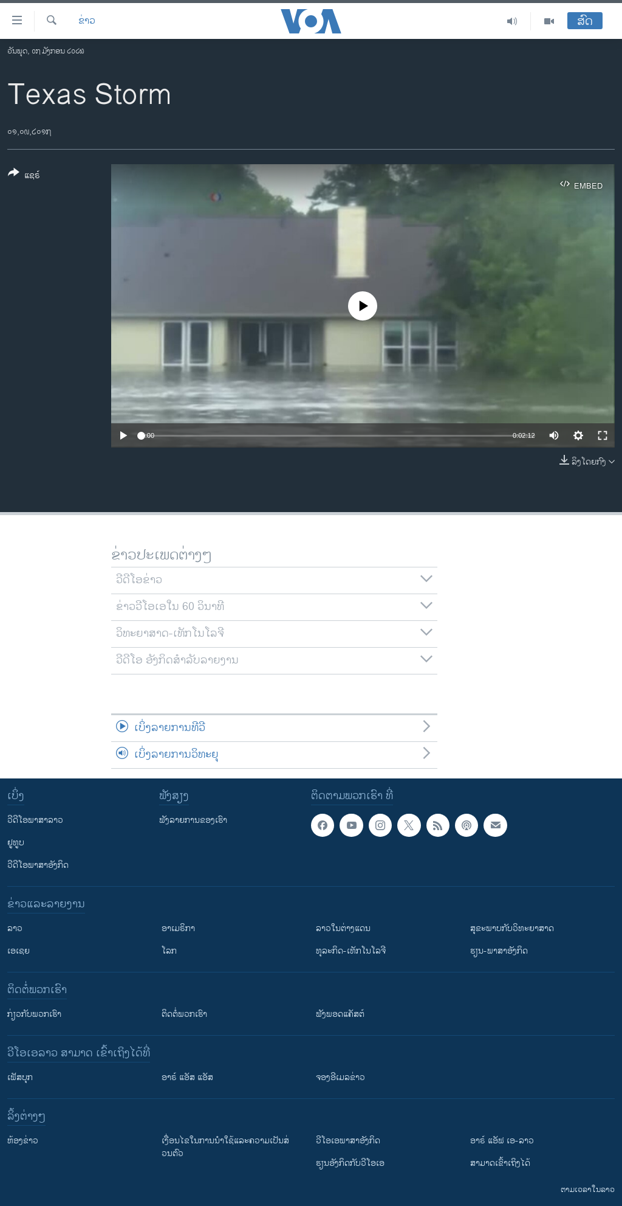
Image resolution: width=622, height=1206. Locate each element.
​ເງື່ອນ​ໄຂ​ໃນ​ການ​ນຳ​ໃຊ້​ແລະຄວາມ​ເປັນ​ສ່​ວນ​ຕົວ (225, 1147)
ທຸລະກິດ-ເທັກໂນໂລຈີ (351, 950)
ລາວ (14, 928)
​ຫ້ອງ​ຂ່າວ (22, 1140)
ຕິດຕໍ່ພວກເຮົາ (184, 1014)
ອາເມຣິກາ (178, 928)
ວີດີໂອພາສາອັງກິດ (38, 865)
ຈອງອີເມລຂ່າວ (340, 1077)
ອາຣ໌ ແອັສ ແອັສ (187, 1077)
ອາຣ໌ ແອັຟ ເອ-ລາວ (502, 1140)
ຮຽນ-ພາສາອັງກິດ (499, 950)
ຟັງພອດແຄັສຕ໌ (340, 1014)
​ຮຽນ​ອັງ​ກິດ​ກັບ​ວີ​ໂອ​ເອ (350, 1163)
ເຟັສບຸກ (20, 1077)
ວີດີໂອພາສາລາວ (35, 820)
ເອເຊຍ (18, 950)
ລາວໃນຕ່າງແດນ (343, 928)
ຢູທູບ (15, 842)
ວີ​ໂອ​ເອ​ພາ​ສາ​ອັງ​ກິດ (348, 1140)
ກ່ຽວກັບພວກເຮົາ (34, 1014)
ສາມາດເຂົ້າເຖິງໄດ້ (500, 1163)
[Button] (24, 176)
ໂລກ (169, 950)
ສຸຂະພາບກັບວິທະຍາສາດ (512, 928)
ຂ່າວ (86, 21)
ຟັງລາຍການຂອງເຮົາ (193, 820)
